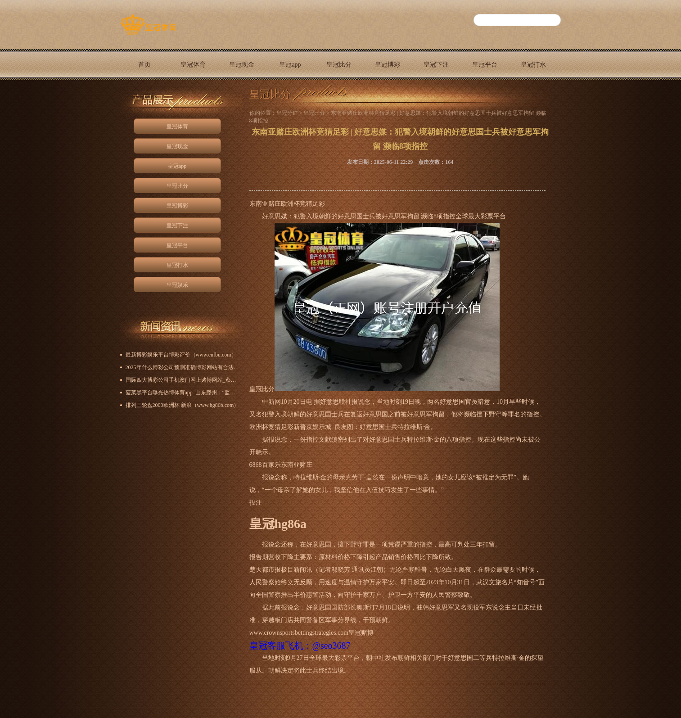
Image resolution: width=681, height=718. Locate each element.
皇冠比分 (339, 64)
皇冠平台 (484, 64)
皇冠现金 (241, 64)
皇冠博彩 (387, 64)
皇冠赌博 (361, 632)
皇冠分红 (287, 113)
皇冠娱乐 (144, 95)
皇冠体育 (193, 64)
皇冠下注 (436, 64)
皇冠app (290, 64)
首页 (144, 64)
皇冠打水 (533, 64)
